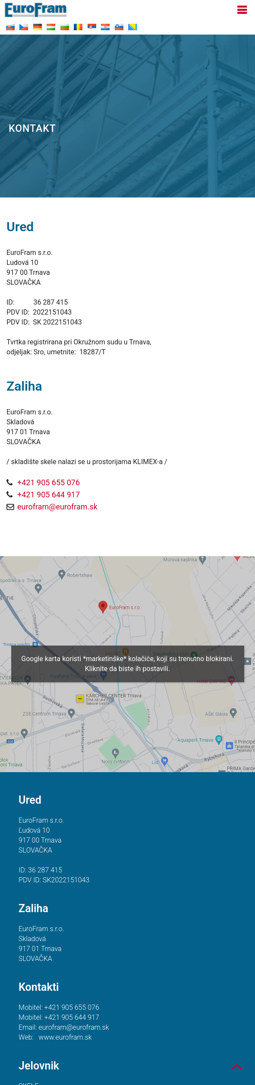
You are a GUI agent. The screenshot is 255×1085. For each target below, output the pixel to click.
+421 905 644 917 (48, 494)
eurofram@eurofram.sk (57, 506)
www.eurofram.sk (64, 1037)
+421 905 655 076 (48, 482)
